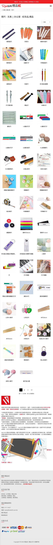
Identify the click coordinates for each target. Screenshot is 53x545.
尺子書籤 (43, 275)
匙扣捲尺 (9, 211)
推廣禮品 (9, 497)
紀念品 (3, 494)
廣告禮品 (3, 496)
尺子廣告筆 (9, 105)
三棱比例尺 (26, 169)
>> (31, 390)
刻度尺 (26, 84)
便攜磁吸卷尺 (44, 190)
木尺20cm (44, 317)
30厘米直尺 (26, 148)
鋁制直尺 (9, 41)
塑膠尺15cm (44, 232)
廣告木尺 (26, 296)
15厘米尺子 (26, 126)
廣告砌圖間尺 (44, 296)
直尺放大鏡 (26, 381)
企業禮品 (3, 497)
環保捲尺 (26, 360)
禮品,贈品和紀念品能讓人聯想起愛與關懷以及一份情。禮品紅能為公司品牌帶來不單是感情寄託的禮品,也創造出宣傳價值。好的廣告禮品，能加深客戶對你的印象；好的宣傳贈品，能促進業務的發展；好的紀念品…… (25, 482)
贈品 (14, 496)
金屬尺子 (26, 63)
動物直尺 (9, 63)
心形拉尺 (26, 317)
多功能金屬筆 (44, 84)
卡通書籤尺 (26, 211)
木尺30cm (9, 339)
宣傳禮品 (9, 496)
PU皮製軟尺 (43, 148)
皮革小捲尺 (9, 381)
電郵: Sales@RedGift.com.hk (9, 510)
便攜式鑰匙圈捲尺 (9, 190)
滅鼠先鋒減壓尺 (9, 360)
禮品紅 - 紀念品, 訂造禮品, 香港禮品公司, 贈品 (26, 2)
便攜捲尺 (26, 190)
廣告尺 (9, 126)
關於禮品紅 (4, 513)
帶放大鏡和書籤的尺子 (9, 296)
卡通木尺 (43, 105)
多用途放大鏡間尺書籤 (26, 254)
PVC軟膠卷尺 (9, 169)
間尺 (13, 10)
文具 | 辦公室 (6, 10)
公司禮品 (8, 494)
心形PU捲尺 (9, 317)
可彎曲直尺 (43, 63)
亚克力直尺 (43, 169)
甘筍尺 (26, 41)
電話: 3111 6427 (6, 507)
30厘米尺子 (9, 148)
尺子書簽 (26, 275)
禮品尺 (26, 105)
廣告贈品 (15, 497)
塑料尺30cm (26, 232)
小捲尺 (44, 254)
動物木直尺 (43, 41)
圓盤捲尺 (9, 232)
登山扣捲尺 (43, 360)
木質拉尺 (26, 339)
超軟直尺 (9, 84)
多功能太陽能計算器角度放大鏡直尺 (9, 254)
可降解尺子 (43, 211)
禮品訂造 (14, 494)
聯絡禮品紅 (4, 515)
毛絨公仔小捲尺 (44, 339)
